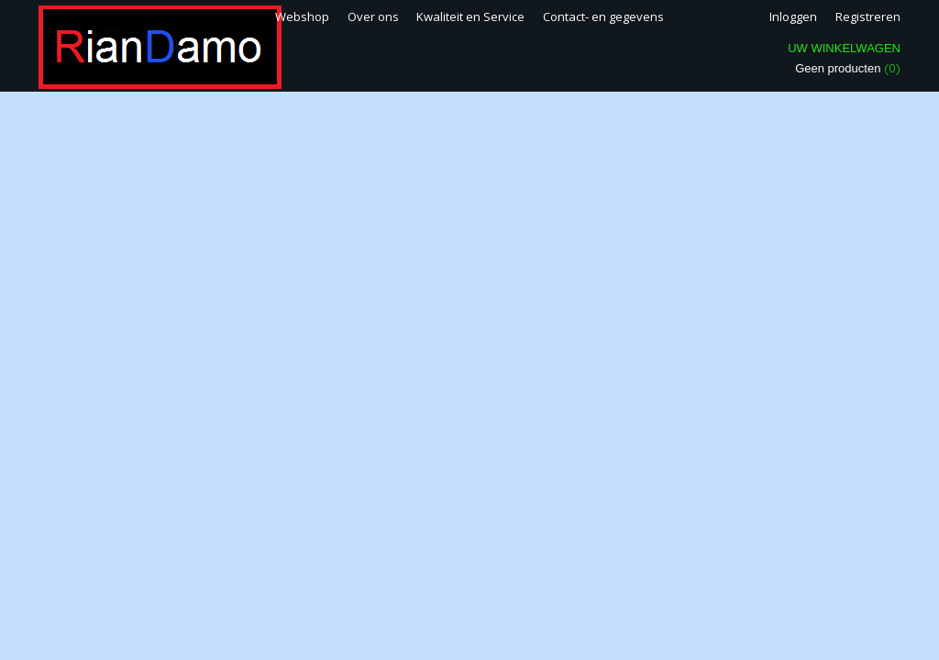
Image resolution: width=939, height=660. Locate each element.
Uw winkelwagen (844, 48)
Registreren (867, 16)
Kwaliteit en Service (470, 16)
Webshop (302, 16)
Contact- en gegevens (603, 16)
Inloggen (793, 16)
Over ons (373, 16)
